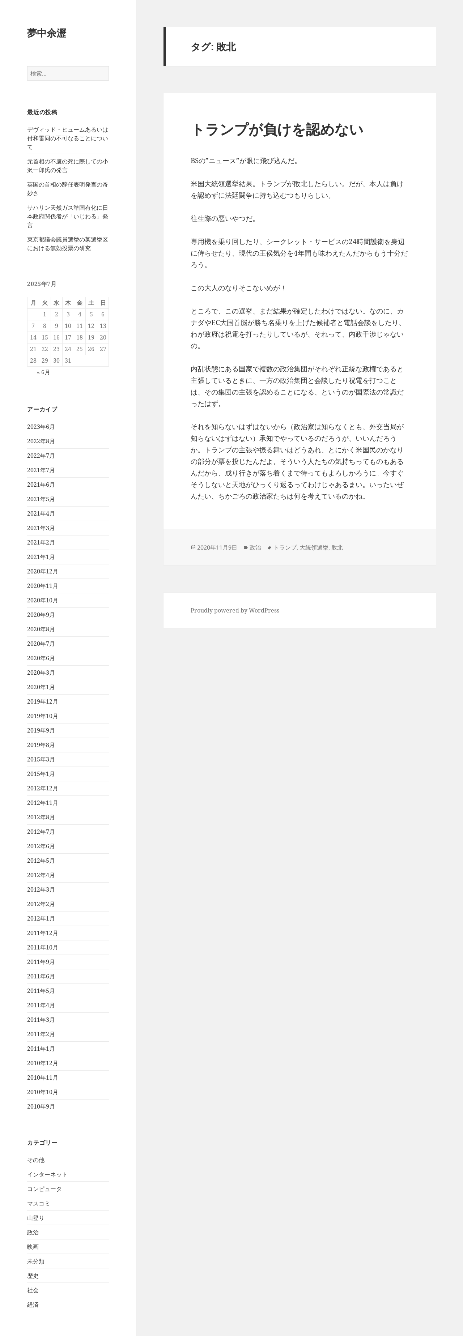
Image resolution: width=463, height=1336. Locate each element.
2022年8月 (41, 441)
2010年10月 (42, 1092)
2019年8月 (41, 745)
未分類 (35, 1261)
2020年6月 (41, 658)
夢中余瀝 (46, 32)
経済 (33, 1305)
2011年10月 (42, 947)
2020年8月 (41, 629)
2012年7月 (41, 832)
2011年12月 (42, 933)
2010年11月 (42, 1077)
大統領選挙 (314, 547)
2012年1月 (41, 918)
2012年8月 (41, 817)
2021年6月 (41, 484)
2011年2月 (41, 1034)
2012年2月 (41, 904)
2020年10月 (42, 600)
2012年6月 (41, 846)
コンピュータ (44, 1189)
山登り (35, 1218)
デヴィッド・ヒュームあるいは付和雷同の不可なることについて (67, 138)
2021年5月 (41, 499)
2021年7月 (41, 470)
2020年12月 (42, 571)
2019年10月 (42, 716)
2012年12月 (42, 788)
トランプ (285, 547)
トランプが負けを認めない (277, 128)
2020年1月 (41, 687)
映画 (33, 1247)
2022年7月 (41, 456)
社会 (33, 1290)
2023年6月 (41, 427)
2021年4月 (41, 513)
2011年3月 (41, 1020)
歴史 (33, 1276)
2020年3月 (41, 672)
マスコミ (38, 1203)
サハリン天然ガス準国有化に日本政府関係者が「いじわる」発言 (67, 216)
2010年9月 (41, 1106)
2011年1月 (41, 1049)
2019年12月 (42, 701)
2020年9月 (41, 615)
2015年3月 (41, 759)
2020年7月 (41, 644)
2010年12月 (42, 1063)
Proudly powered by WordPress (235, 610)
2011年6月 (41, 976)
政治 (33, 1232)
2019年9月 (41, 730)
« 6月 (43, 372)
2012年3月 (41, 889)
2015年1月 (41, 774)
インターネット (47, 1174)
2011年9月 (41, 962)
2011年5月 (41, 991)
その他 (35, 1160)
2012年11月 (42, 803)
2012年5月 (41, 861)
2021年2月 (41, 542)
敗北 (337, 547)
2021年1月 (41, 557)
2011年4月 (41, 1005)
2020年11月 (42, 586)
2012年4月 (41, 875)
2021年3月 (41, 528)
